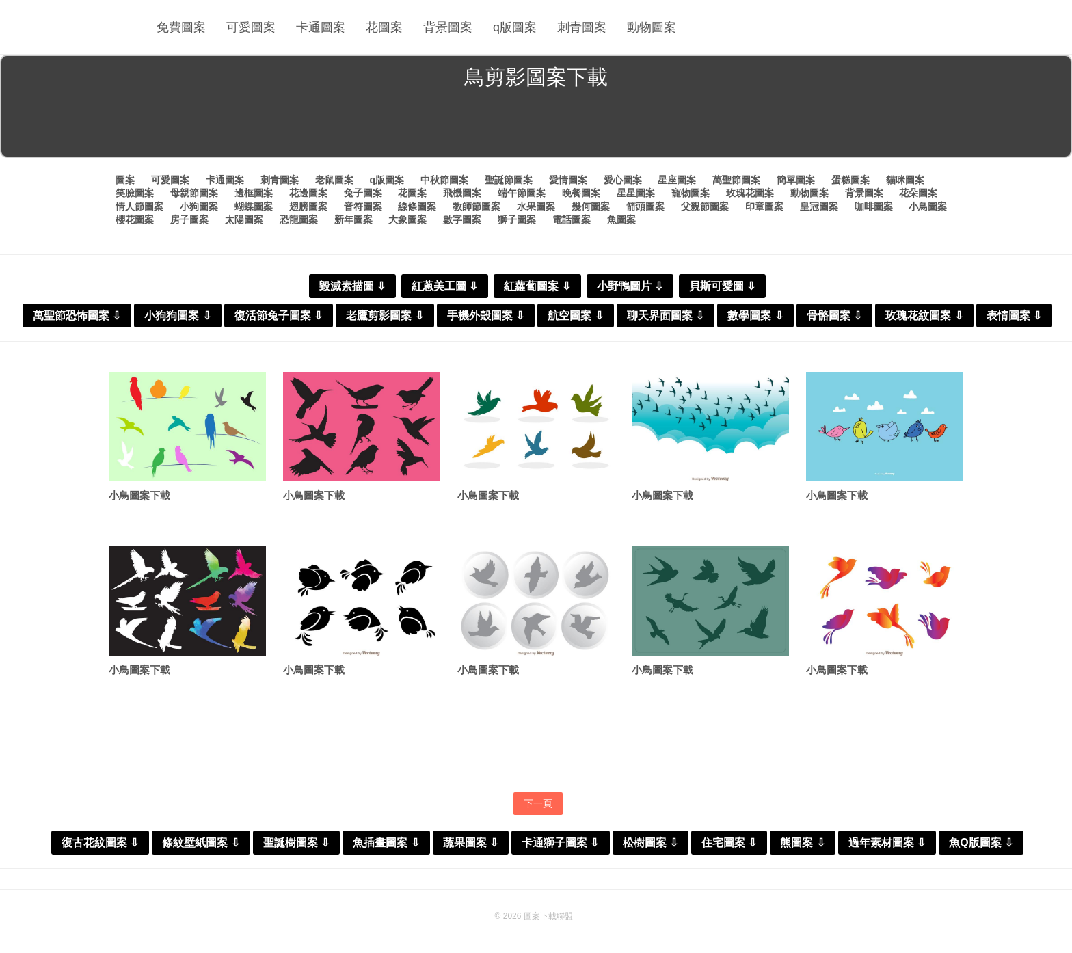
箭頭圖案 (645, 206)
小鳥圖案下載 (139, 495)
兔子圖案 (363, 192)
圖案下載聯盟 (548, 916)
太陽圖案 (244, 219)
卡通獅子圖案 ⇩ (560, 842)
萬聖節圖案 (736, 179)
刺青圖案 (581, 27)
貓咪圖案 (905, 179)
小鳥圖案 (928, 206)
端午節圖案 (522, 192)
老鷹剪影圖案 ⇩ (384, 315)
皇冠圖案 (819, 206)
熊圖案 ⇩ (802, 842)
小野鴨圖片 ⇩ (630, 286)
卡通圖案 (320, 27)
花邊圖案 (308, 192)
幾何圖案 (591, 206)
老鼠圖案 (334, 179)
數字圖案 (462, 219)
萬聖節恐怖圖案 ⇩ (77, 315)
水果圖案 (536, 206)
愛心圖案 (623, 179)
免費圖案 (181, 27)
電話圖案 (571, 219)
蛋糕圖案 (850, 179)
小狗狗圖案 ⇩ (177, 315)
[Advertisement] (536, 125)
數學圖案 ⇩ (755, 315)
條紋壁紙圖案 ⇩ (200, 842)
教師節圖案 (476, 206)
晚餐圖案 (581, 192)
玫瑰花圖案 (750, 192)
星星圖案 (636, 192)
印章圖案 (764, 206)
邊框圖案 (253, 192)
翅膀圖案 (308, 206)
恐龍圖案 (299, 219)
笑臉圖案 (135, 192)
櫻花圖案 (135, 219)
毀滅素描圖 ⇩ (352, 286)
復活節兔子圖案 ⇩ (278, 315)
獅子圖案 (517, 219)
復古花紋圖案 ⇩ (100, 842)
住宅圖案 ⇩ (729, 842)
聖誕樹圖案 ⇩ (296, 842)
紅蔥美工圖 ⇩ (445, 286)
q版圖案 (515, 27)
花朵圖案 (918, 192)
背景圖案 (447, 27)
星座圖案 (677, 179)
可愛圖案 (251, 27)
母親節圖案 (194, 192)
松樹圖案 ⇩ (650, 842)
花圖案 (384, 27)
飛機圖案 (462, 192)
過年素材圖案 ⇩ (887, 842)
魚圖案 (621, 219)
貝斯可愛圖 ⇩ (722, 286)
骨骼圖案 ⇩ (834, 315)
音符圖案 (363, 206)
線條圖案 (417, 206)
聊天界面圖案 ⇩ (665, 315)
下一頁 (538, 803)
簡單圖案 (796, 179)
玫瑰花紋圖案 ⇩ (924, 315)
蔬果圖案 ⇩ (470, 842)
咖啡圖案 (874, 206)
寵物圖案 (690, 192)
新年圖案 (353, 219)
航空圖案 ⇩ (575, 315)
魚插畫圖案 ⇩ (386, 842)
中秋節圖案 (444, 179)
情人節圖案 (139, 206)
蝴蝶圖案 (253, 206)
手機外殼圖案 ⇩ (485, 315)
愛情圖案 (568, 179)
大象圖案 (407, 219)
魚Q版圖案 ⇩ (981, 842)
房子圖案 (189, 219)
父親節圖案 (705, 206)
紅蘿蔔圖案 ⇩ (537, 286)
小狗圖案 (199, 206)
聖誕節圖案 (509, 179)
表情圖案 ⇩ (1014, 315)
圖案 (125, 179)
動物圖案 (651, 27)
